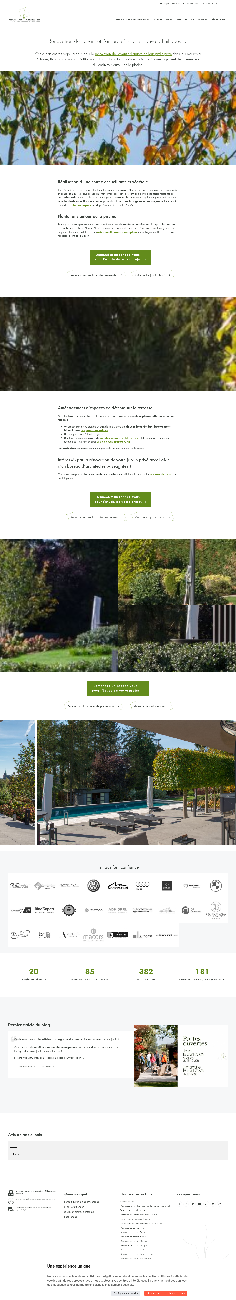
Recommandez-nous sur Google (135, 1219)
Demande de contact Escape (133, 1245)
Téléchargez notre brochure (132, 1210)
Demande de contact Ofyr (132, 1227)
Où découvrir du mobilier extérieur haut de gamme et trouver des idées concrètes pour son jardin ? (66, 1039)
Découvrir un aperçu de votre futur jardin (138, 1214)
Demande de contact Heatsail (133, 1236)
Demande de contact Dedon (133, 1249)
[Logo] (24, 14)
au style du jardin (119, 438)
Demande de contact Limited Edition (136, 1254)
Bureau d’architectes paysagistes (131, 19)
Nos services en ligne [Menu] (136, 1194)
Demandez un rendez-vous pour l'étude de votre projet (145, 1205)
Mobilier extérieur (163, 19)
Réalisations (218, 19)
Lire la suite (47, 1066)
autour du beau (113, 441)
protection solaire (96, 430)
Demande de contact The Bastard (135, 1258)
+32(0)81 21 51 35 (210, 3)
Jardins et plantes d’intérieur (192, 19)
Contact (176, 3)
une (83, 430)
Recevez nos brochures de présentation (96, 275)
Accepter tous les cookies (166, 1293)
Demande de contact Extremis (133, 1232)
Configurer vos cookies (126, 1293)
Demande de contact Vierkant (133, 1240)
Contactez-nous (127, 1201)
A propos (164, 3)
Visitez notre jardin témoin (152, 275)
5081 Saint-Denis (190, 3)
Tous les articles (25, 1066)
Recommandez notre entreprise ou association (141, 1223)
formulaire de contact (161, 474)
